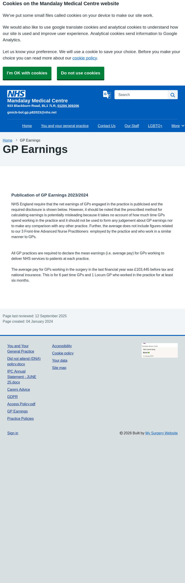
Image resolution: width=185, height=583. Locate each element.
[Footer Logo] (160, 350)
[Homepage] (54, 96)
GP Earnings (17, 411)
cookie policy (85, 58)
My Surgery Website (161, 433)
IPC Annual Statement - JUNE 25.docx (21, 376)
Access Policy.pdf (21, 404)
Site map (59, 367)
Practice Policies (20, 418)
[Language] (107, 94)
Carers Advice (18, 389)
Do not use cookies (80, 73)
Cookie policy (63, 353)
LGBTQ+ (155, 126)
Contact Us (107, 126)
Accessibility (62, 346)
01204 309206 (68, 105)
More (178, 125)
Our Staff (132, 126)
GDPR (12, 397)
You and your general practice (65, 126)
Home (27, 126)
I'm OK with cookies (27, 73)
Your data (59, 360)
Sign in (12, 433)
